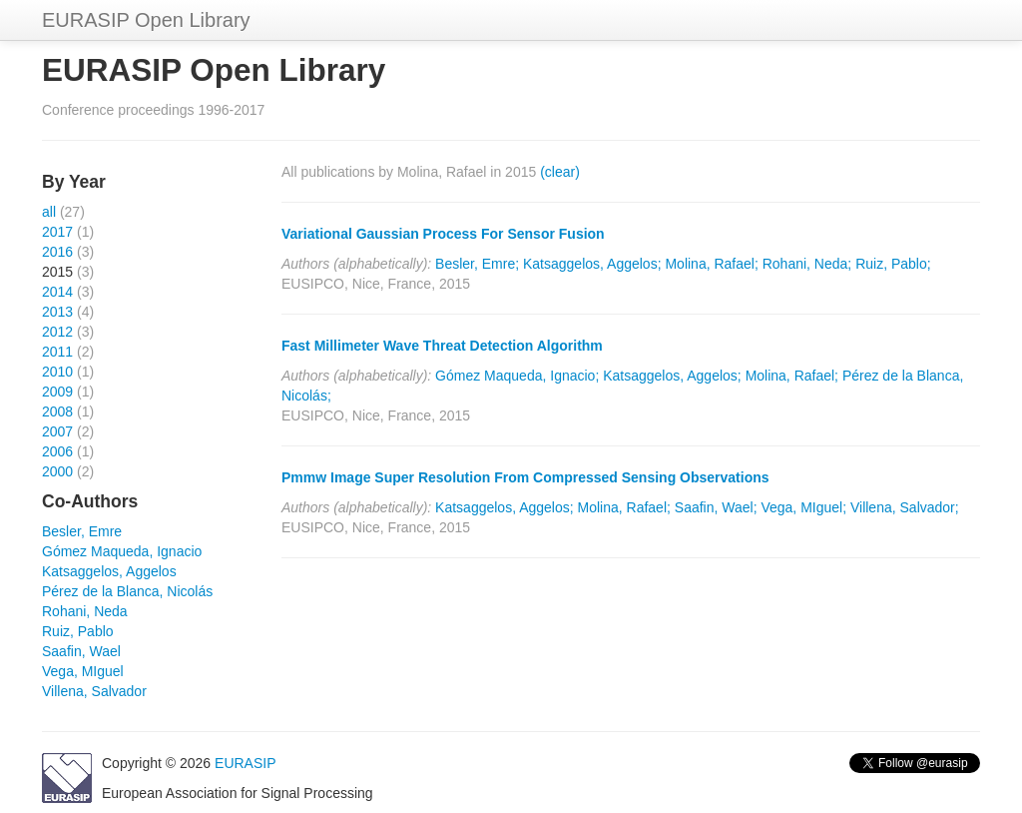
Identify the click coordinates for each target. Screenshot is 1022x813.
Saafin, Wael (81, 651)
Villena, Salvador (94, 691)
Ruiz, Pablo (78, 631)
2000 (57, 471)
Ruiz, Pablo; (892, 264)
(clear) (560, 172)
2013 (57, 312)
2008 (57, 411)
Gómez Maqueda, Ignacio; (517, 376)
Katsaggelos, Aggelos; (592, 264)
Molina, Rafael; (711, 264)
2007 (57, 431)
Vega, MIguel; (803, 507)
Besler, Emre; (477, 264)
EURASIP (245, 763)
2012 (57, 332)
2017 (57, 232)
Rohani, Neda (85, 611)
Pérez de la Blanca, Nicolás (127, 591)
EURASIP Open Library (146, 20)
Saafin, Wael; (716, 507)
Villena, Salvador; (904, 507)
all (49, 212)
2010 (57, 372)
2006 (57, 451)
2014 (57, 292)
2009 (57, 392)
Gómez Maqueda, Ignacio (122, 551)
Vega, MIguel (83, 671)
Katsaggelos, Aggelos (109, 571)
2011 (57, 352)
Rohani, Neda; (807, 264)
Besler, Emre (82, 531)
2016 (57, 252)
